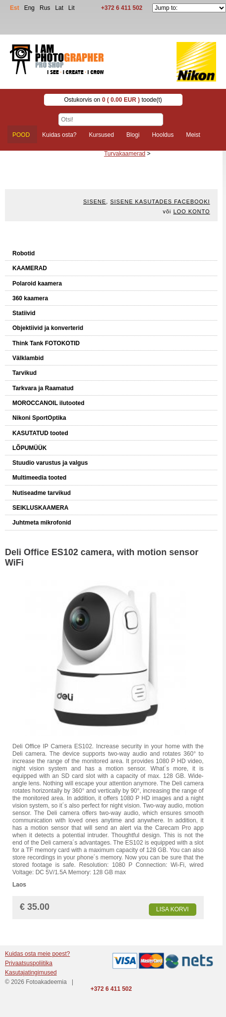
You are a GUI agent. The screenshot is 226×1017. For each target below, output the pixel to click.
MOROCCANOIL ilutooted (48, 403)
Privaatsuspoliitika (28, 963)
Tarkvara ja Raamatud (43, 388)
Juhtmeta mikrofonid (41, 522)
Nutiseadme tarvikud (41, 492)
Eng (29, 7)
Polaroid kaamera (37, 283)
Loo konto (191, 211)
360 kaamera (30, 298)
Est (14, 7)
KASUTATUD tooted (40, 433)
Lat (59, 7)
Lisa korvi (172, 909)
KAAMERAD (29, 268)
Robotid (23, 253)
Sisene (94, 201)
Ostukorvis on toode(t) (113, 99)
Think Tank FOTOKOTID (46, 343)
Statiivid (24, 313)
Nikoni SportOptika (39, 417)
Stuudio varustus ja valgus (50, 462)
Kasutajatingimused (31, 972)
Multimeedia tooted (39, 477)
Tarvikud (24, 372)
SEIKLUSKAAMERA (40, 507)
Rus (45, 7)
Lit (71, 7)
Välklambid (28, 358)
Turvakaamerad (124, 153)
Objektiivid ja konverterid (47, 328)
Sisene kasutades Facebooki (160, 201)
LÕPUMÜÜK (29, 448)
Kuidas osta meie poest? (37, 953)
